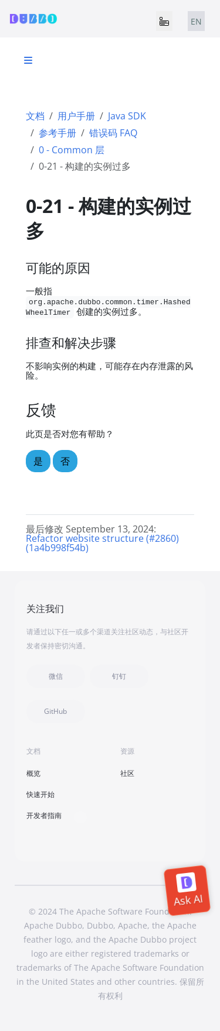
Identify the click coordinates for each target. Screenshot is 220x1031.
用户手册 (76, 115)
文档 (35, 115)
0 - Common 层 (71, 149)
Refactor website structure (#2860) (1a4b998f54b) (102, 543)
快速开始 (40, 794)
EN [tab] (196, 21)
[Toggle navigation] (164, 21)
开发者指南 (44, 815)
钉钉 (119, 676)
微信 (56, 676)
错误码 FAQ (113, 132)
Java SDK (127, 115)
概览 (33, 773)
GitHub (55, 711)
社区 (127, 773)
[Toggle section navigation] (28, 60)
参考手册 (57, 132)
